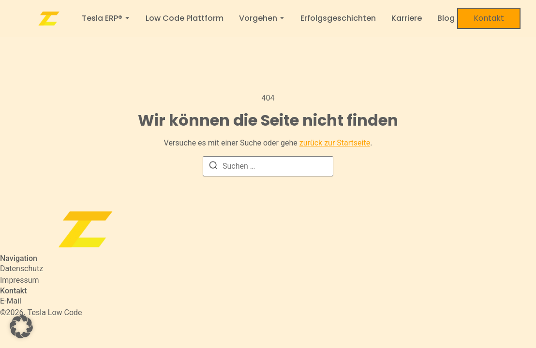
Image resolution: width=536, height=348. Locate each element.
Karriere (406, 18)
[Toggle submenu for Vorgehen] (281, 18)
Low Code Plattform (184, 18)
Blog (446, 18)
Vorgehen (258, 18)
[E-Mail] (10, 301)
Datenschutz (21, 268)
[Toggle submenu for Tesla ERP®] (126, 18)
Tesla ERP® (102, 18)
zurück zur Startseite (334, 142)
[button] (21, 326)
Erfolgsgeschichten (338, 18)
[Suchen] (213, 167)
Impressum (19, 280)
